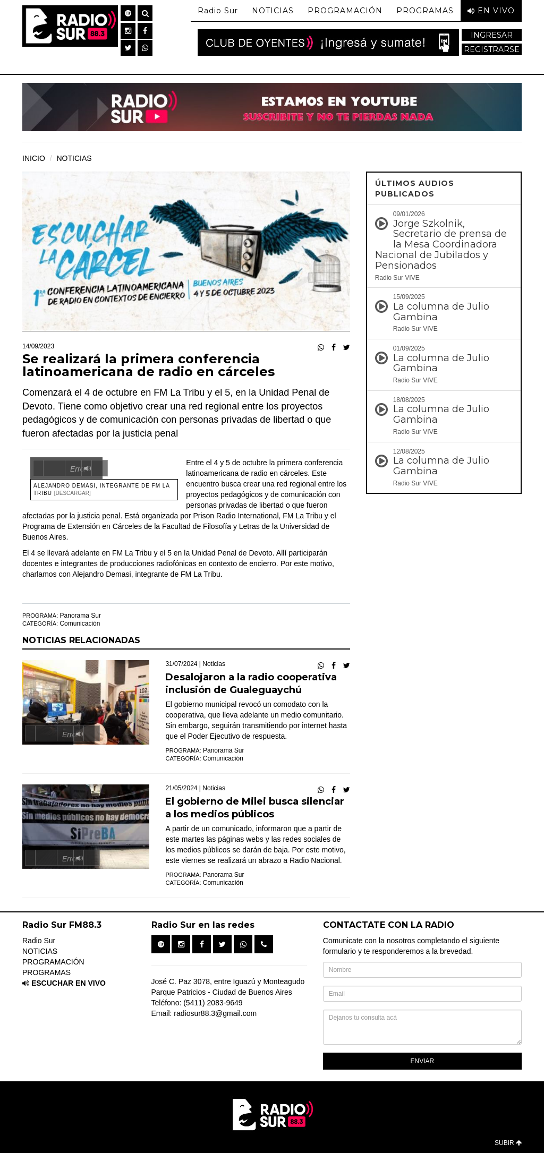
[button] (128, 13)
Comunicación (80, 623)
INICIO (33, 158)
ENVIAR (423, 1061)
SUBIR (508, 1143)
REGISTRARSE (492, 49)
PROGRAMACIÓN (345, 10)
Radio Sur (218, 10)
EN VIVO (491, 10)
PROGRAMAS (425, 10)
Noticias (213, 664)
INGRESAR (492, 35)
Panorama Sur (80, 615)
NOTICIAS (273, 10)
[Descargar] (72, 493)
